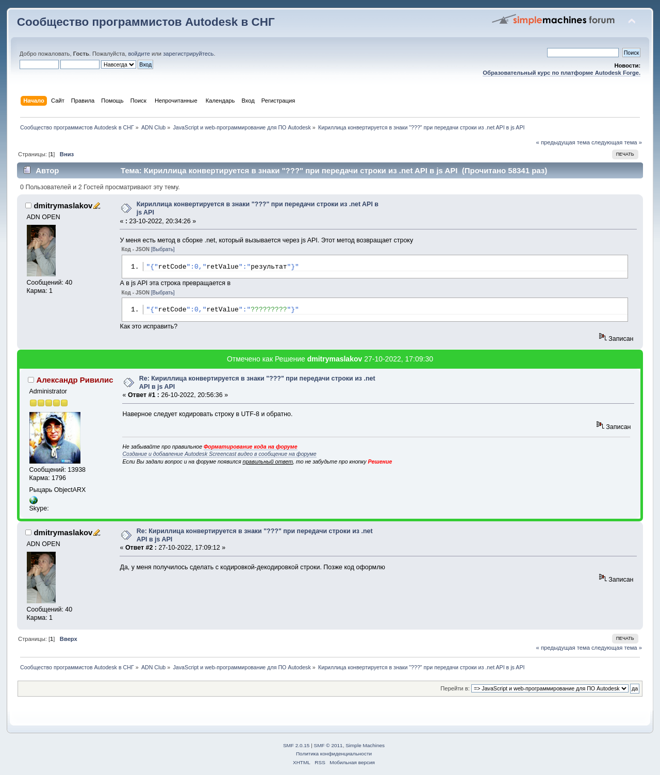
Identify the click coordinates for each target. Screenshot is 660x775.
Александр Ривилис (74, 379)
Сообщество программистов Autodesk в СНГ (146, 21)
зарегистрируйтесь (188, 54)
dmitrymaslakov (63, 205)
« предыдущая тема (563, 142)
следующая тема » (616, 142)
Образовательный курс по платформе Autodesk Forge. (561, 73)
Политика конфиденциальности (334, 753)
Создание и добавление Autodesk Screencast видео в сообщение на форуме (219, 454)
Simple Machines (365, 745)
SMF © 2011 (328, 745)
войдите (139, 54)
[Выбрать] (163, 249)
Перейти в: (455, 688)
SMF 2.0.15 (296, 745)
